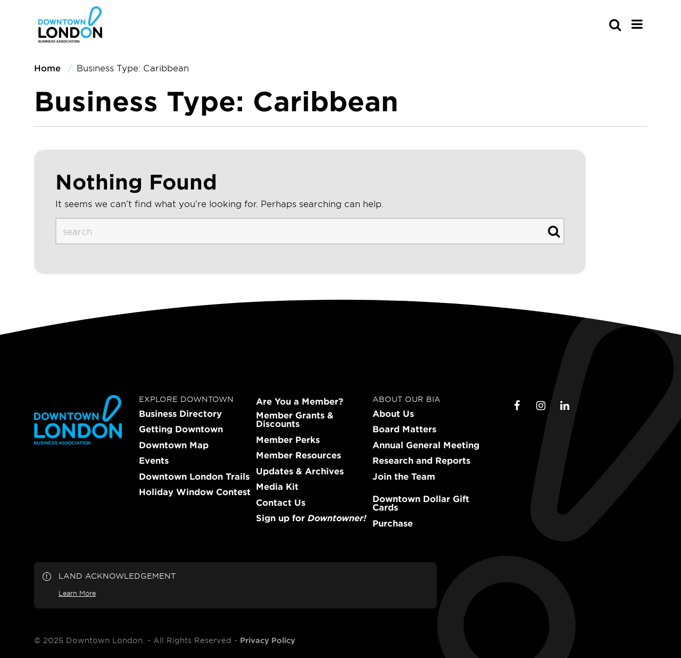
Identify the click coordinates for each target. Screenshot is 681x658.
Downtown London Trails (194, 476)
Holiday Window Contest (195, 492)
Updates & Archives (300, 471)
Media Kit (277, 486)
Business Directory (180, 413)
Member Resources (298, 455)
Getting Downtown (181, 429)
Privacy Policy (267, 640)
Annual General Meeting (425, 445)
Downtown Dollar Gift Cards (420, 503)
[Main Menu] (637, 24)
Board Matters (404, 429)
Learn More (77, 593)
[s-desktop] (309, 231)
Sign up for (311, 518)
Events (154, 460)
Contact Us (280, 502)
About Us (393, 413)
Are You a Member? (299, 401)
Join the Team (403, 476)
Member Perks (288, 440)
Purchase (392, 523)
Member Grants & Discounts (295, 419)
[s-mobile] (596, 24)
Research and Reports (421, 460)
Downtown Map (174, 445)
